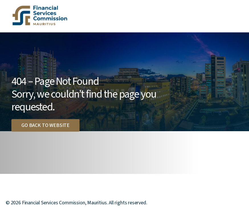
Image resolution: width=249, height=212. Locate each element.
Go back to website (45, 125)
